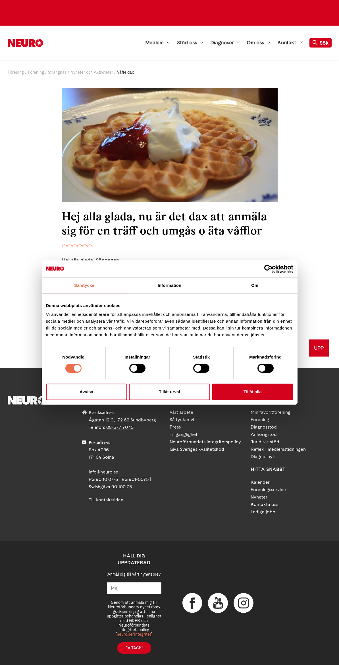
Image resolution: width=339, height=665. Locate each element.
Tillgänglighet (183, 434)
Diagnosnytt (263, 456)
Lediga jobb (263, 511)
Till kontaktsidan (106, 500)
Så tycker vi (182, 419)
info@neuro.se (103, 472)
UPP (319, 348)
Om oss (259, 42)
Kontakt (289, 42)
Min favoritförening (270, 412)
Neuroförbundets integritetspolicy (205, 441)
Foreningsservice (268, 489)
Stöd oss (190, 42)
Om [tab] (254, 285)
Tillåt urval (169, 391)
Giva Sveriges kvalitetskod (197, 449)
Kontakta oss (264, 504)
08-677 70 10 (120, 427)
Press (175, 427)
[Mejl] (134, 588)
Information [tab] (170, 285)
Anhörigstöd (264, 434)
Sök (320, 43)
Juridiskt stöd (265, 441)
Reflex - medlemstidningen (278, 449)
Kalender (260, 482)
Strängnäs (57, 72)
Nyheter (259, 497)
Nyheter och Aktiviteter (91, 72)
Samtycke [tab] (84, 285)
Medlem (157, 42)
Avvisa (86, 391)
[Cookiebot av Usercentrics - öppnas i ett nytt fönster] (268, 269)
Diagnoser (225, 42)
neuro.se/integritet (134, 634)
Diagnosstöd (264, 427)
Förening (16, 72)
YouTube (218, 603)
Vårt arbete (181, 412)
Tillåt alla (253, 391)
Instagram (243, 603)
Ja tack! (134, 648)
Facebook (192, 603)
